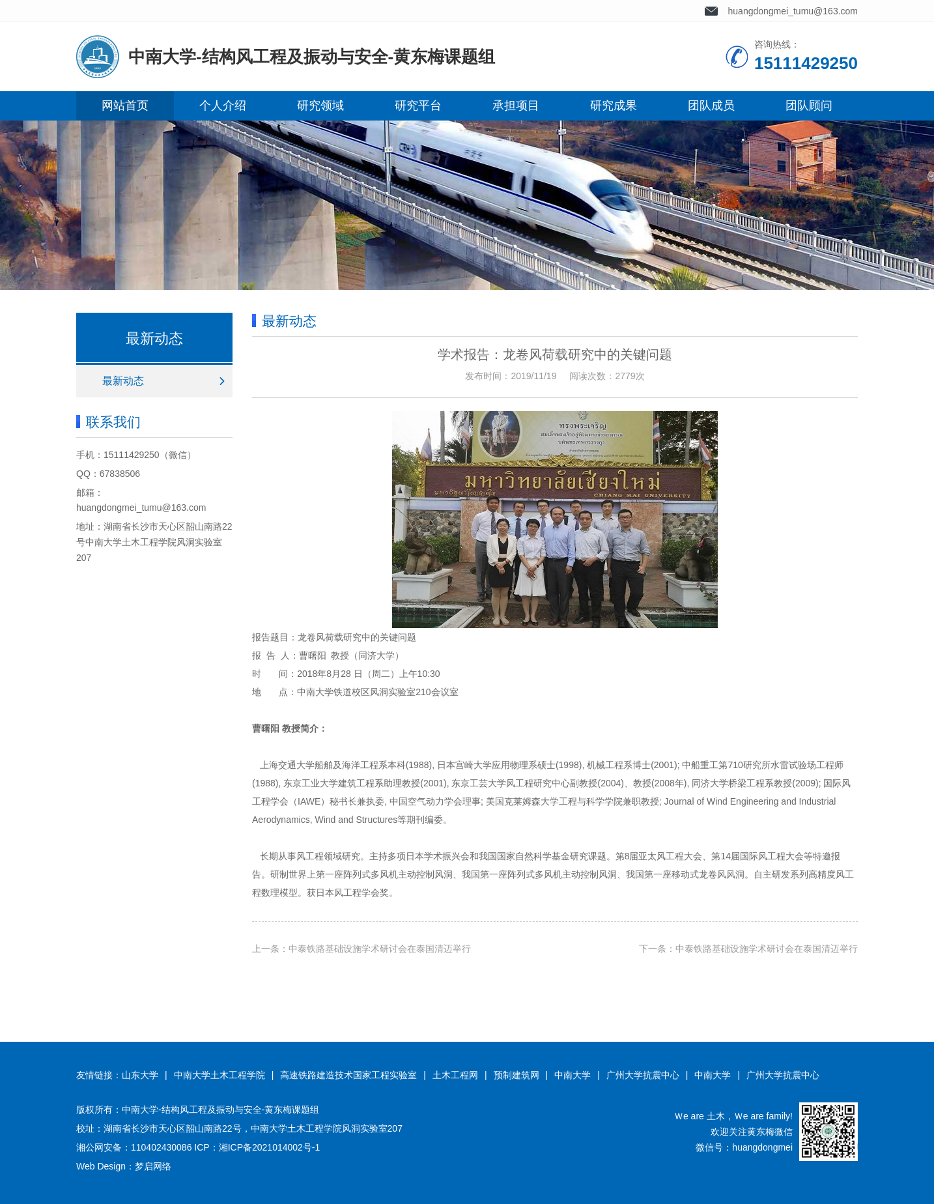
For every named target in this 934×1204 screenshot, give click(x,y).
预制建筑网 (516, 1075)
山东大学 (140, 1075)
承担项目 (515, 105)
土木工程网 (455, 1075)
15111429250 (132, 455)
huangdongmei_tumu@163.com (793, 11)
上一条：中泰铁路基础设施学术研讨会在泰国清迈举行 (361, 948)
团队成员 (711, 105)
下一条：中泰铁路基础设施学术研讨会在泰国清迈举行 (748, 948)
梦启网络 (153, 1166)
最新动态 (123, 380)
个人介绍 (222, 105)
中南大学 (572, 1075)
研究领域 (320, 105)
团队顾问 (808, 105)
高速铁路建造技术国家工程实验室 (348, 1075)
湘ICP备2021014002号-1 (269, 1147)
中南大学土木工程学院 (219, 1075)
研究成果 (613, 105)
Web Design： (105, 1166)
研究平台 (418, 105)
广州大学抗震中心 (642, 1075)
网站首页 (125, 105)
